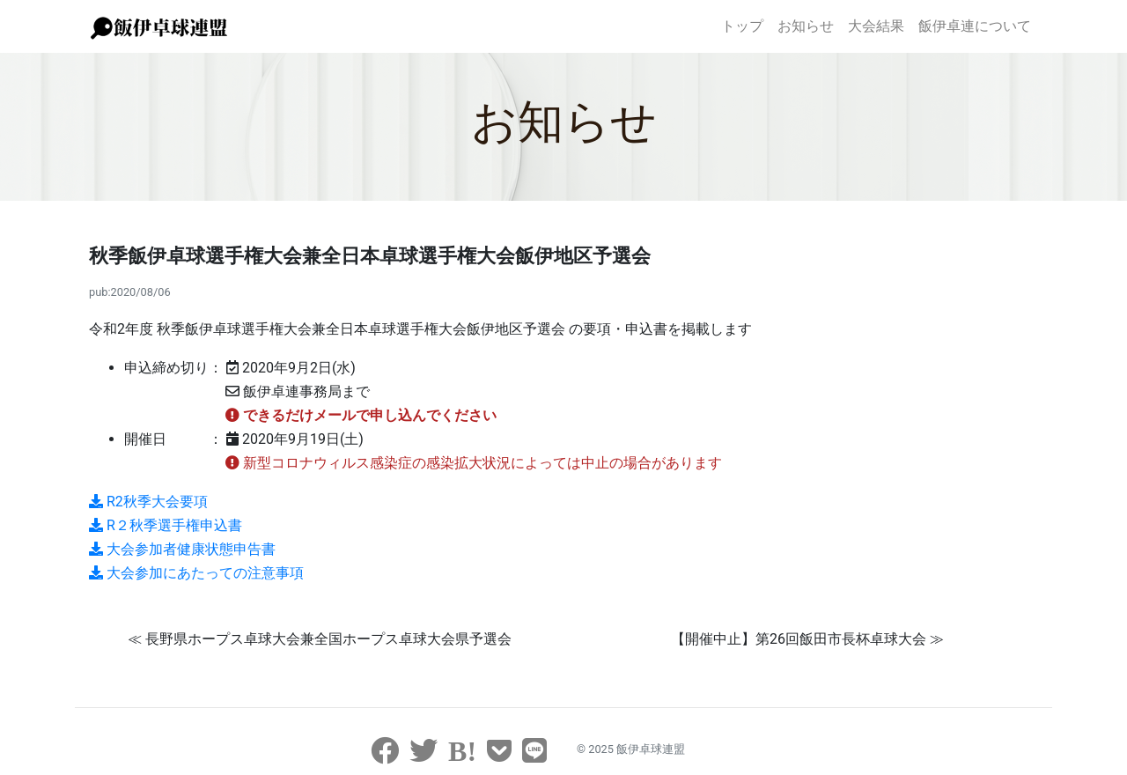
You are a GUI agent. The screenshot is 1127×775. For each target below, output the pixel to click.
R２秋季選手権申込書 (165, 525)
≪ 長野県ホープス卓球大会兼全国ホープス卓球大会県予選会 (320, 639)
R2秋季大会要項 (148, 501)
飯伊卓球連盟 (650, 749)
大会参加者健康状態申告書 (182, 549)
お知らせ (805, 26)
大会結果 (876, 26)
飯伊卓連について (974, 26)
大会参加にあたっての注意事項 (196, 573)
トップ (742, 26)
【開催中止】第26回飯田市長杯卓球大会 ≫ (807, 639)
